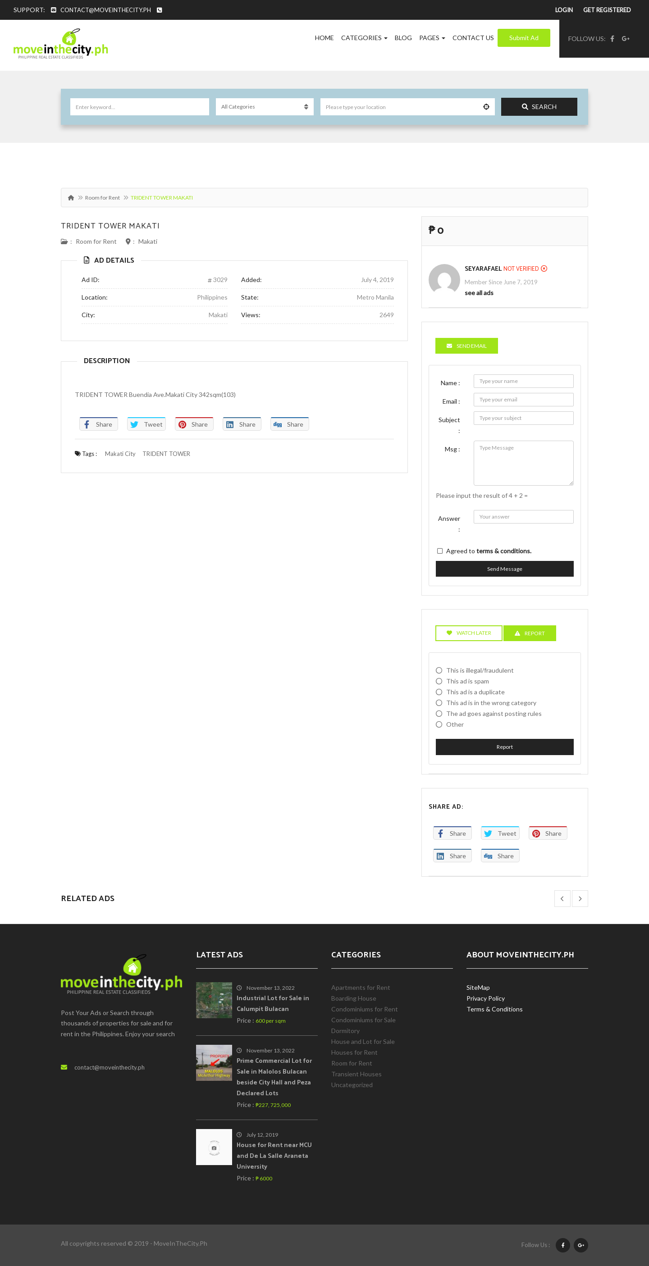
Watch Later (469, 632)
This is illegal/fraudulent (480, 670)
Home (324, 37)
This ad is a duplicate (475, 692)
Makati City (120, 453)
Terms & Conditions (494, 1009)
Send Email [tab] (467, 345)
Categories (364, 37)
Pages (432, 37)
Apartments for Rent (360, 987)
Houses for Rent (354, 1052)
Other (455, 724)
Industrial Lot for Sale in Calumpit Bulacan (273, 1004)
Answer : (449, 524)
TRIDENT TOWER (166, 453)
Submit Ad (524, 37)
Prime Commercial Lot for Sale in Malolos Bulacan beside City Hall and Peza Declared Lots (274, 1077)
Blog (403, 37)
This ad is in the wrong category (491, 702)
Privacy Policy (485, 998)
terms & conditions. (503, 551)
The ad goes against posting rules (494, 713)
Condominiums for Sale (363, 1020)
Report (505, 746)
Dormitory (345, 1030)
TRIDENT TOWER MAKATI (110, 226)
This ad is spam (467, 681)
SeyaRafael (483, 269)
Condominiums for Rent (364, 1009)
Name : (450, 383)
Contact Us (473, 37)
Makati (147, 241)
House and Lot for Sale (363, 1041)
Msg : (452, 449)
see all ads (479, 292)
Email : (451, 401)
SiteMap (478, 987)
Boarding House (353, 998)
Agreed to (488, 551)
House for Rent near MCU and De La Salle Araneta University (274, 1156)
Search (539, 106)
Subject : (449, 425)
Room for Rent (102, 197)
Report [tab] (530, 633)
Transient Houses (356, 1074)
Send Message (504, 568)
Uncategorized (352, 1084)
